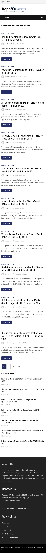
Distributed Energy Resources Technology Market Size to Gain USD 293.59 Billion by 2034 (22, 336)
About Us (5, 523)
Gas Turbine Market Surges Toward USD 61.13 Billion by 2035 (21, 38)
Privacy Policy (7, 530)
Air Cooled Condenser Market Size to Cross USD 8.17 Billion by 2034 (22, 104)
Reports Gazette (19, 547)
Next (19, 366)
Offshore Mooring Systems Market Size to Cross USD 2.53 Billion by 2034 (22, 137)
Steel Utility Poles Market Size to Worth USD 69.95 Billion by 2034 (20, 203)
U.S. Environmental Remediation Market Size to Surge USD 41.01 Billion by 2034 (21, 302)
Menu (5, 18)
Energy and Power (7, 34)
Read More (6, 59)
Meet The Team (8, 534)
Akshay (9, 109)
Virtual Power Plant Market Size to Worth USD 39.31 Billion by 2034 (22, 236)
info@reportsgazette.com (17, 508)
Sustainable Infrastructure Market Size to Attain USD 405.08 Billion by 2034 (22, 269)
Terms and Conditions (10, 537)
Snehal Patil (10, 44)
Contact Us (6, 526)
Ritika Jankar (11, 77)
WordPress (37, 547)
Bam (3, 550)
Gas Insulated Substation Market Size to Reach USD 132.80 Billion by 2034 (21, 170)
